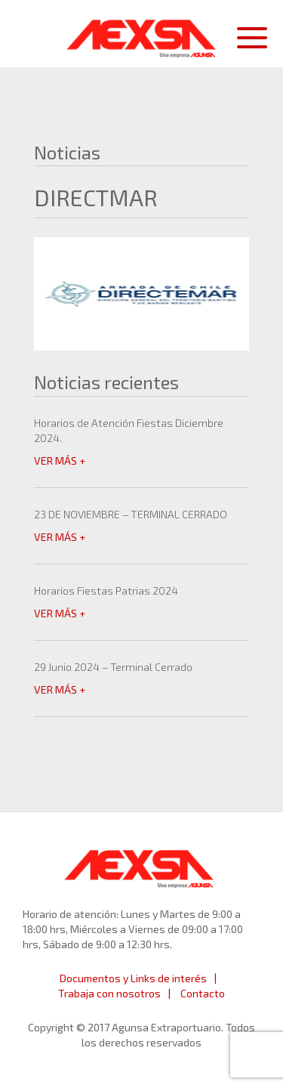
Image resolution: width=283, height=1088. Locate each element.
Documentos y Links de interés (133, 978)
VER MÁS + (59, 460)
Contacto (202, 993)
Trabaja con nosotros (109, 993)
